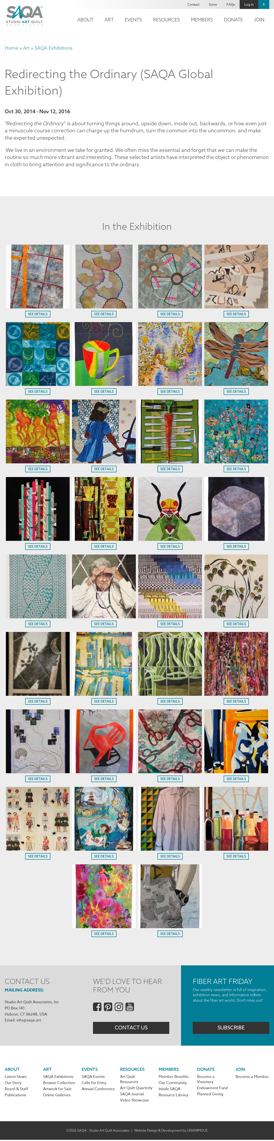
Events (133, 20)
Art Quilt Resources (129, 1080)
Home (11, 48)
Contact (193, 4)
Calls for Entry (94, 1084)
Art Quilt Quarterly (136, 1089)
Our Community (173, 1084)
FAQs (230, 4)
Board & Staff (16, 1090)
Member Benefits (174, 1077)
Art (109, 20)
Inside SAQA (169, 1090)
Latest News (16, 1077)
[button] (38, 307)
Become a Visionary (205, 1080)
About (85, 20)
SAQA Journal (132, 1095)
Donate (233, 20)
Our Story (13, 1084)
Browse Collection (59, 1084)
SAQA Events (93, 1077)
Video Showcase (134, 1101)
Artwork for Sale (57, 1090)
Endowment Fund (212, 1089)
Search (263, 4)
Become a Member (252, 1077)
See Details (38, 315)
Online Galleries (57, 1096)
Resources (166, 20)
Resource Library (173, 1096)
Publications (15, 1096)
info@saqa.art (28, 1021)
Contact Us (131, 1028)
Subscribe (231, 1028)
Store (213, 4)
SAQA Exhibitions (54, 48)
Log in (249, 4)
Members (202, 20)
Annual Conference (98, 1090)
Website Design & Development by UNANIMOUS (171, 1131)
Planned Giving (210, 1095)
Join (259, 20)
